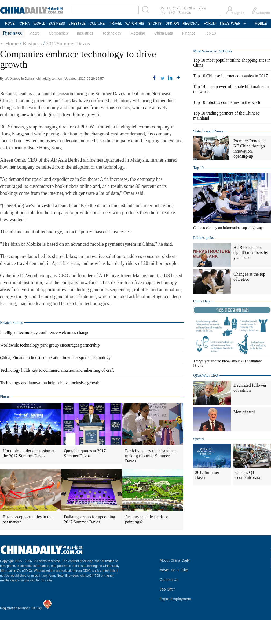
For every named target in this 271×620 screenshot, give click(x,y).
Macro (34, 33)
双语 (172, 13)
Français (184, 12)
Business (32, 44)
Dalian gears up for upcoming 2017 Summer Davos (89, 519)
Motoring (137, 33)
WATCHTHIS (134, 23)
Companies (58, 33)
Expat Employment (175, 599)
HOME (10, 23)
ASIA (202, 8)
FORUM (210, 23)
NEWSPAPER (230, 23)
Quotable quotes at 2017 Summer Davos (85, 453)
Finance (189, 33)
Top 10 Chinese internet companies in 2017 (230, 76)
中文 (163, 13)
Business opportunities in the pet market (27, 519)
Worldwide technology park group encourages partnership (50, 345)
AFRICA (189, 8)
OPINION (172, 23)
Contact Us (169, 579)
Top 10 (210, 33)
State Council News (208, 131)
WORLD (40, 23)
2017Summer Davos (68, 44)
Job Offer (167, 589)
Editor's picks (203, 238)
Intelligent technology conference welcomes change (44, 332)
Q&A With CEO (205, 376)
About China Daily (175, 560)
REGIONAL (191, 23)
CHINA (25, 23)
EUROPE (174, 8)
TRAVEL (116, 23)
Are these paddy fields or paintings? (146, 519)
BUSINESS (57, 23)
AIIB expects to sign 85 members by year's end (250, 252)
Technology (111, 33)
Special (198, 439)
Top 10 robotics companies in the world (227, 102)
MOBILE (261, 23)
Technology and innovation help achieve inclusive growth (49, 383)
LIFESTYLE (76, 23)
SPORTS (154, 23)
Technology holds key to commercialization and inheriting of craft (57, 370)
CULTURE (97, 23)
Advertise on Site (174, 570)
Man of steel (244, 412)
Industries (85, 33)
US (162, 8)
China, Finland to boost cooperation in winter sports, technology (55, 357)
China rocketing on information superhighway (228, 228)
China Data (163, 33)
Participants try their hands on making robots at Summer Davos (151, 455)
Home (12, 44)
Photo (4, 397)
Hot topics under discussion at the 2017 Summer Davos (28, 453)
